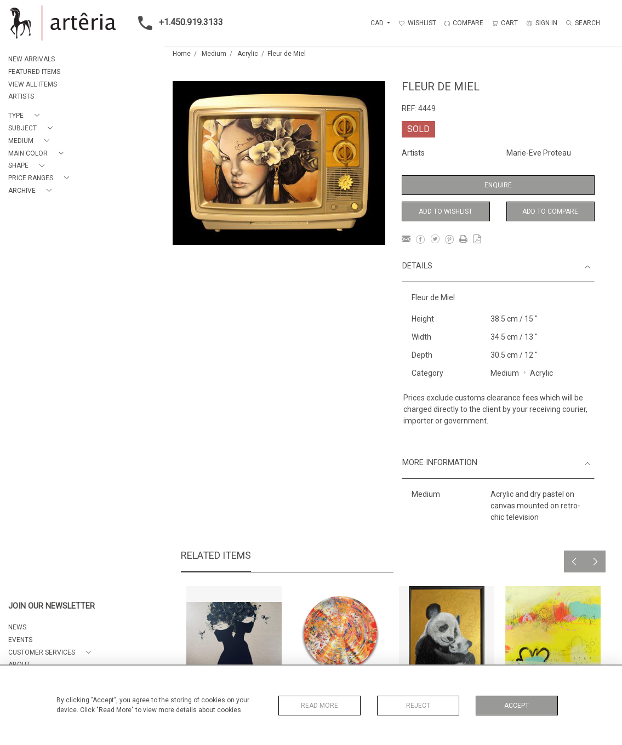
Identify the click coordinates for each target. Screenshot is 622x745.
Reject (418, 705)
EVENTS (20, 640)
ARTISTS (21, 96)
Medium (214, 54)
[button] (26, 116)
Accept (516, 705)
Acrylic (247, 54)
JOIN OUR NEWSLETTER (51, 606)
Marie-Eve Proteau (538, 152)
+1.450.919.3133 (177, 23)
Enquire (498, 185)
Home (182, 54)
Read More (319, 705)
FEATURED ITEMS (34, 72)
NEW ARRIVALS (31, 59)
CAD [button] (377, 23)
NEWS (17, 627)
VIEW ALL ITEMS (32, 84)
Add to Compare (550, 211)
